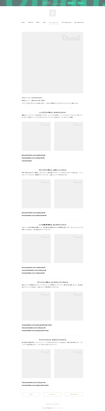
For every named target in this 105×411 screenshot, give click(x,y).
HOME (23, 22)
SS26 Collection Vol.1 (79, 22)
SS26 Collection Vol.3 (54, 22)
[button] (23, 22)
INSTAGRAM (74, 394)
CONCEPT (30, 22)
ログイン (82, 3)
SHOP (44, 22)
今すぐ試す (71, 3)
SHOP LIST (52, 394)
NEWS (38, 22)
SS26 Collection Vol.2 (66, 22)
